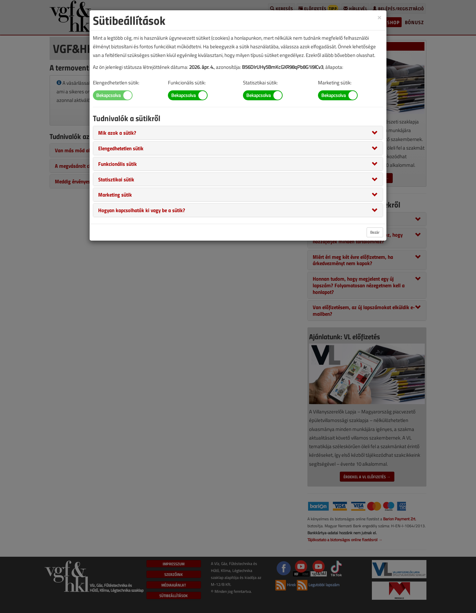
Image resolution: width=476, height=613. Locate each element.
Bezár (374, 232)
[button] (117, 132)
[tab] (238, 132)
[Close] (379, 17)
